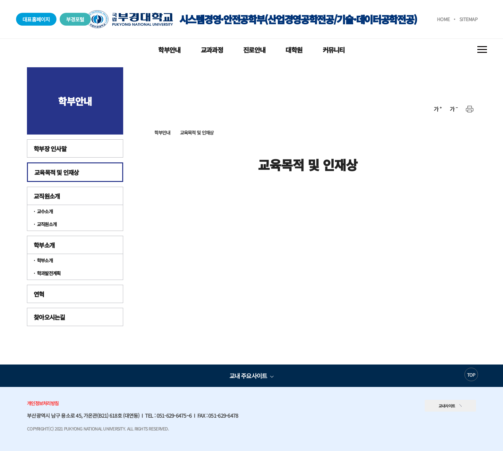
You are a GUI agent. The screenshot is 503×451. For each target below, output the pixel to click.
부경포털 (75, 19)
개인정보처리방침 (42, 403)
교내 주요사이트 (248, 375)
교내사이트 (447, 405)
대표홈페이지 (36, 19)
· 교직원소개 (45, 224)
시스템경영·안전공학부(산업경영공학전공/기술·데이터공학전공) (251, 19)
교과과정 (212, 49)
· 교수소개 (43, 211)
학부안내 (169, 49)
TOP (471, 375)
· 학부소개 (43, 260)
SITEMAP (468, 19)
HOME (443, 19)
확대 (437, 108)
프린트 (469, 108)
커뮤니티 (334, 49)
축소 (453, 108)
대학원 (294, 49)
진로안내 (254, 49)
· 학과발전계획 (47, 273)
